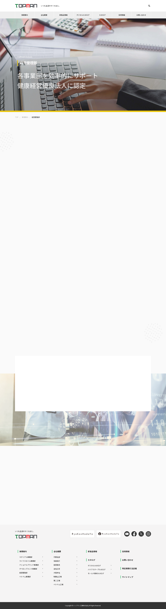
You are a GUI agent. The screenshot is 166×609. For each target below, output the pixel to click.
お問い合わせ (141, 15)
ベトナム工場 (58, 584)
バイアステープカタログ (96, 569)
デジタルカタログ (83, 15)
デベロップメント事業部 (28, 569)
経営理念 (57, 565)
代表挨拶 (57, 557)
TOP (16, 117)
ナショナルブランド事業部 (29, 565)
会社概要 (44, 15)
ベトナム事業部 (25, 576)
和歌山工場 (58, 576)
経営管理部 (23, 573)
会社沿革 (57, 569)
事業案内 (24, 15)
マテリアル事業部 (25, 557)
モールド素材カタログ (96, 573)
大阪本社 (57, 573)
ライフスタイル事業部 (27, 561)
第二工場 (57, 580)
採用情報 (122, 15)
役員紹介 (57, 561)
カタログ (102, 15)
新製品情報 (63, 15)
